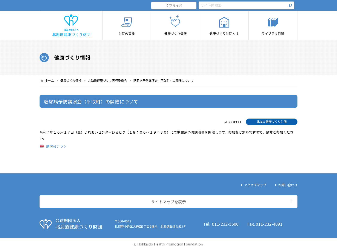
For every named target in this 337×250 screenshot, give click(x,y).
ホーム (49, 80)
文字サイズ (174, 5)
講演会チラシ (56, 146)
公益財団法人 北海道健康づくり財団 (71, 224)
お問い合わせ (287, 185)
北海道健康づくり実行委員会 (107, 80)
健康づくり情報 (70, 80)
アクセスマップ (255, 185)
